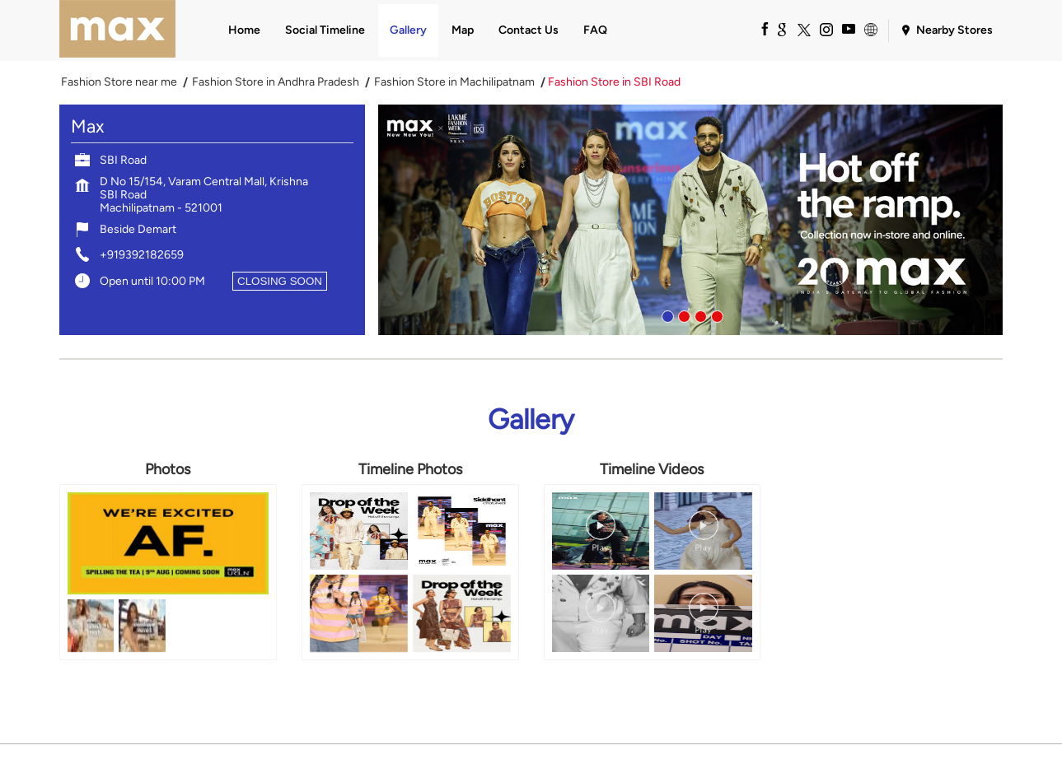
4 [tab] (715, 314)
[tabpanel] (690, 220)
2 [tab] (682, 314)
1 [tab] (666, 314)
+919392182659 (142, 255)
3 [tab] (699, 314)
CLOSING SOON (279, 281)
